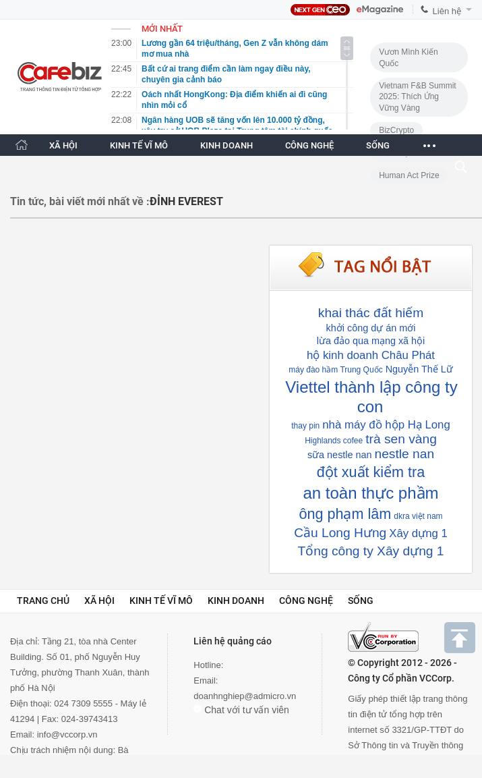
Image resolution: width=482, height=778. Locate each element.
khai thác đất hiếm (370, 313)
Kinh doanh (236, 600)
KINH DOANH (226, 145)
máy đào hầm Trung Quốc (335, 369)
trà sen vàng (401, 439)
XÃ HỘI (63, 145)
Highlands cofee (334, 440)
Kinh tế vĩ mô (161, 600)
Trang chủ (43, 600)
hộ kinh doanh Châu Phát (371, 355)
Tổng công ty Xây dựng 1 (371, 551)
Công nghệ (306, 600)
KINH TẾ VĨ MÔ (139, 145)
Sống (360, 600)
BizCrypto (396, 130)
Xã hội (99, 600)
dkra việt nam (418, 516)
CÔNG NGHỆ (309, 145)
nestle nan (405, 454)
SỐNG (378, 145)
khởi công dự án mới (371, 328)
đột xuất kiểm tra (371, 472)
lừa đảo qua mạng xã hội (371, 340)
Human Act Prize (409, 175)
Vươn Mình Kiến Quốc (408, 57)
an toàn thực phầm (370, 493)
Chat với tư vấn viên (241, 709)
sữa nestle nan (339, 454)
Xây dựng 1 (418, 533)
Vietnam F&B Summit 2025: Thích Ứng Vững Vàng (417, 97)
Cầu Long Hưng (340, 533)
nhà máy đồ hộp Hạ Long (386, 424)
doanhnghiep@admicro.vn (244, 696)
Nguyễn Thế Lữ (419, 369)
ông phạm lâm (345, 513)
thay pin (305, 425)
